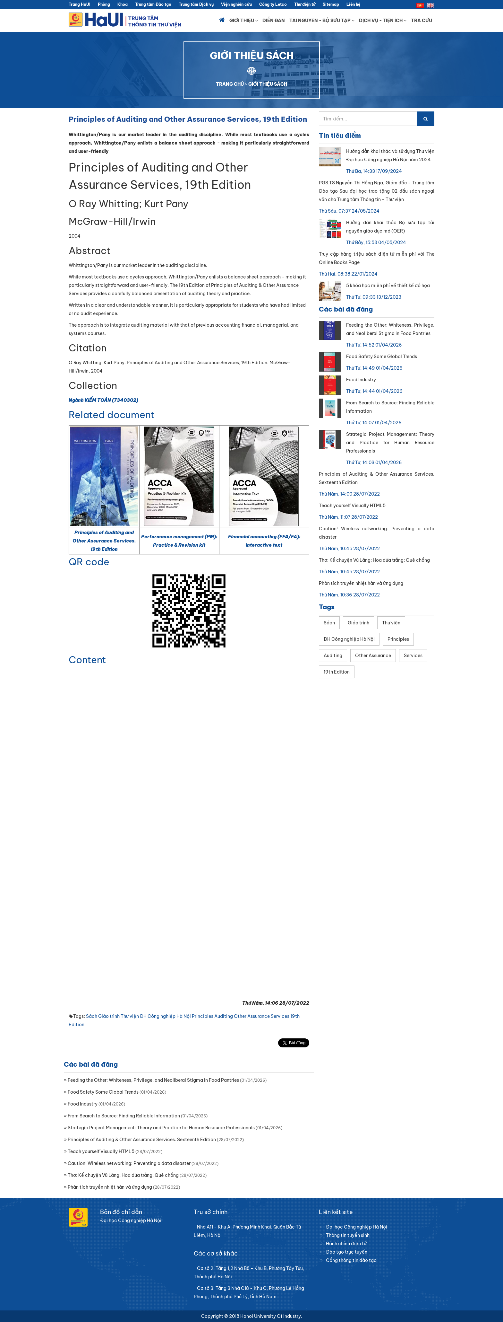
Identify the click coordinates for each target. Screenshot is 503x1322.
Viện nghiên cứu (236, 4)
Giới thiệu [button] (243, 20)
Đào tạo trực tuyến (346, 1252)
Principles (202, 1016)
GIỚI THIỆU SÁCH (267, 84)
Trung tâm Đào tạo (153, 4)
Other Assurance (252, 1016)
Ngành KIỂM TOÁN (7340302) (103, 400)
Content (87, 660)
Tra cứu (421, 20)
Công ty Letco (273, 4)
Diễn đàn (273, 20)
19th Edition (337, 672)
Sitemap (331, 4)
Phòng (104, 4)
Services (280, 1016)
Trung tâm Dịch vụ (196, 4)
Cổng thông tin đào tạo (351, 1260)
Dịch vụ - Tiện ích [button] (382, 20)
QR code (89, 562)
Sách (91, 1016)
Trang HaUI (79, 4)
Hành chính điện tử (346, 1244)
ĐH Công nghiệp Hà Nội (165, 1016)
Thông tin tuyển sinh (348, 1235)
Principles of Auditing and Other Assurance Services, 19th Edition (104, 541)
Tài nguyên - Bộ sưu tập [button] (321, 20)
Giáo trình (109, 1016)
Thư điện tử (304, 4)
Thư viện (130, 1016)
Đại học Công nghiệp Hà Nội (356, 1227)
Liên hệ (353, 4)
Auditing (223, 1016)
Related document (112, 415)
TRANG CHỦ (230, 84)
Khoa (122, 4)
